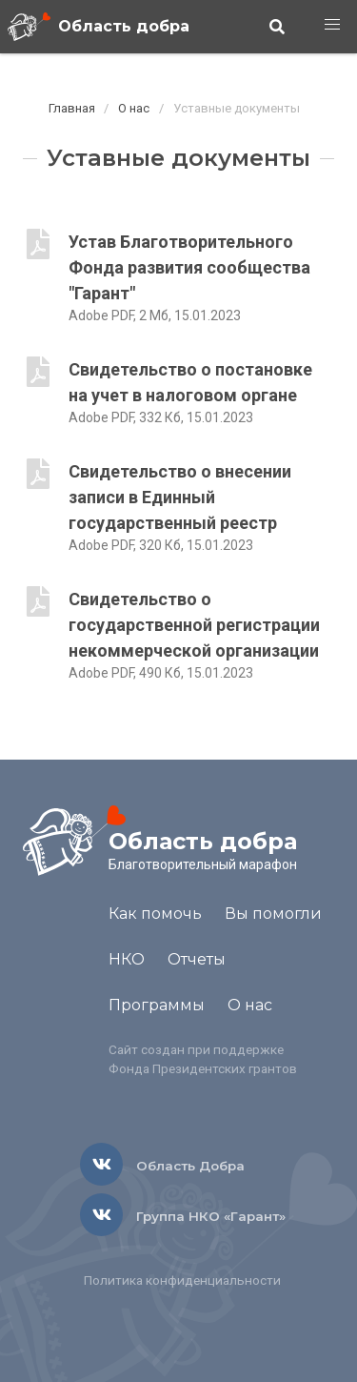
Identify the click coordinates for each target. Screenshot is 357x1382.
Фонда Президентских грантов (203, 1068)
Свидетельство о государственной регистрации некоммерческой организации (194, 625)
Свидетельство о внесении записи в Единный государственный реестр (180, 497)
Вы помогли (273, 913)
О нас (133, 108)
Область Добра (190, 1165)
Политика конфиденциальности (182, 1280)
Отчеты (197, 959)
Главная (72, 108)
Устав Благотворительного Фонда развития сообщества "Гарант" (189, 267)
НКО (127, 959)
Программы (157, 1005)
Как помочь (155, 913)
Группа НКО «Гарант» (211, 1216)
